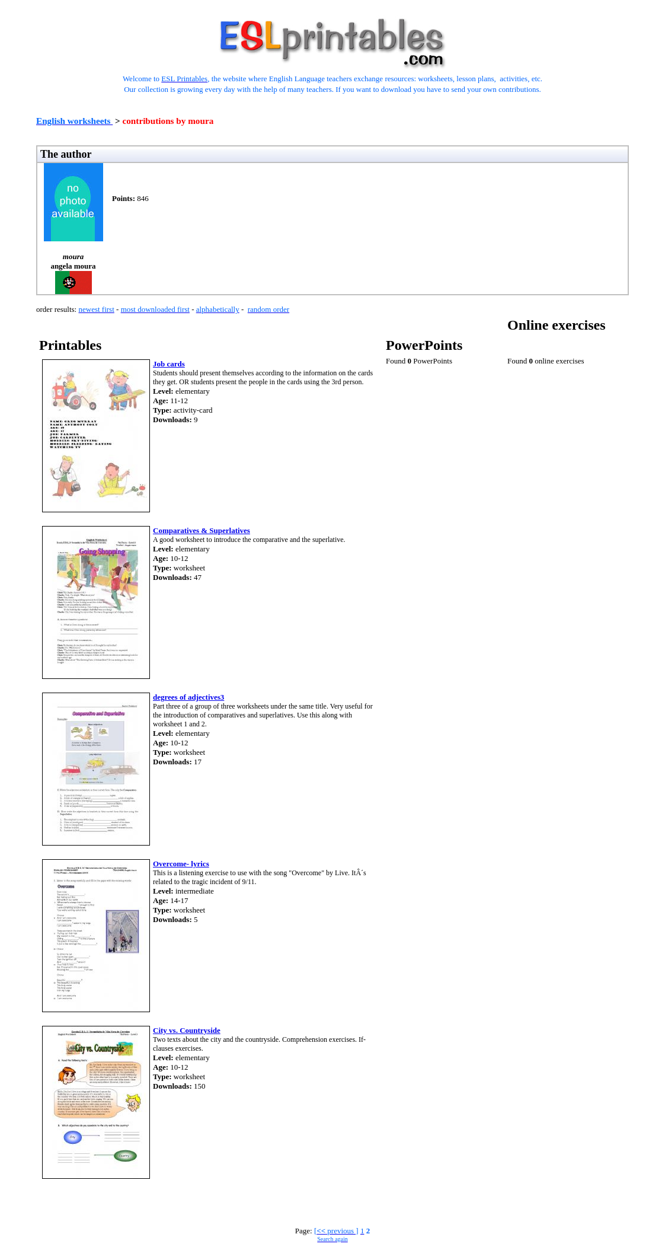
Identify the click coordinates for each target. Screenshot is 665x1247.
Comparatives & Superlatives (201, 530)
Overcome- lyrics (181, 863)
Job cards (169, 363)
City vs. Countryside (186, 1030)
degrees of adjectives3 (188, 697)
